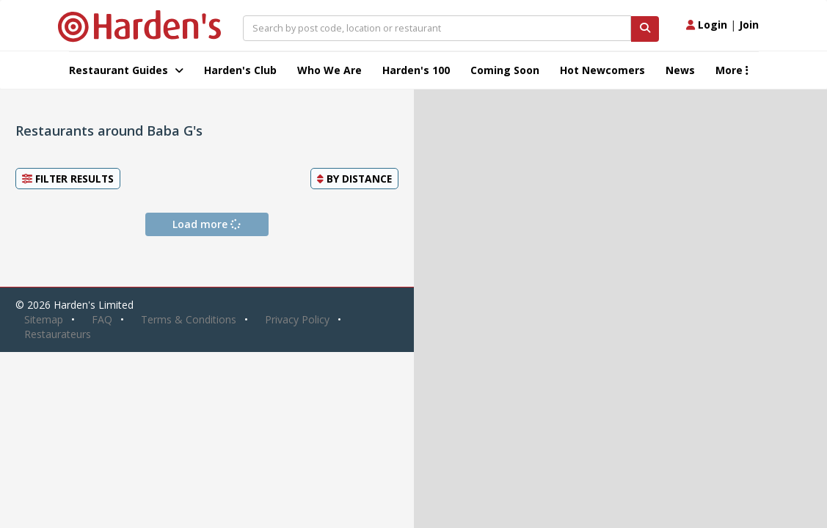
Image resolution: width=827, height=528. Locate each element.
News (680, 70)
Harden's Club (240, 70)
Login (706, 25)
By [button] (354, 179)
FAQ (102, 319)
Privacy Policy (297, 319)
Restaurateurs (57, 334)
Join (749, 25)
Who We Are (329, 70)
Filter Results (68, 179)
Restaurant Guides (126, 70)
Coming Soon (504, 70)
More (731, 70)
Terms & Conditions (188, 319)
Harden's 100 (416, 70)
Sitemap (43, 319)
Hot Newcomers (602, 70)
